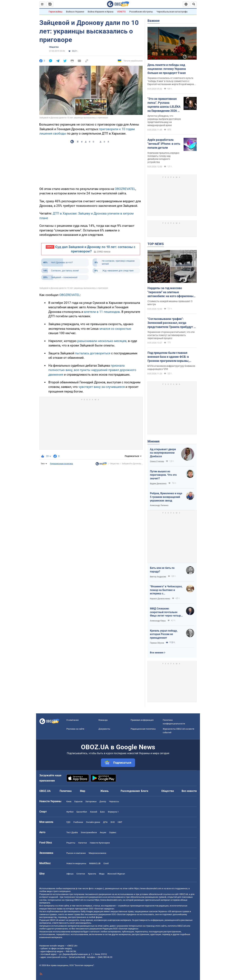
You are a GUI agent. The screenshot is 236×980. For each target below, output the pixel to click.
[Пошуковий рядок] (194, 4)
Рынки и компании (76, 853)
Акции (103, 832)
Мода (101, 873)
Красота (92, 873)
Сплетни (80, 873)
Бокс (102, 812)
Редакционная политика (61, 463)
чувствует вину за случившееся (102, 387)
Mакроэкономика (97, 853)
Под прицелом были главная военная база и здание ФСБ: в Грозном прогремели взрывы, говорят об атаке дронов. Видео (170, 357)
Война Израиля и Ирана (100, 11)
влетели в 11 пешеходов (102, 312)
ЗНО (112, 822)
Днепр (102, 801)
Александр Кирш (158, 621)
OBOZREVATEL (125, 189)
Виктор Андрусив (158, 577)
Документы (104, 729)
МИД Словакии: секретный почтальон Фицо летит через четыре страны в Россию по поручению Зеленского (166, 612)
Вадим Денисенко (158, 483)
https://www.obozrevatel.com (147, 888)
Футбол (70, 812)
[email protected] (77, 957)
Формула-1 (113, 812)
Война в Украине (75, 11)
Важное (154, 21)
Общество (54, 47)
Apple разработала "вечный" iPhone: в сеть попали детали (164, 143)
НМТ (120, 822)
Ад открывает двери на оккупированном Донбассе (163, 453)
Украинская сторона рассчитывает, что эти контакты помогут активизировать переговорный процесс (171, 335)
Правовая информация (142, 720)
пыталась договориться (92, 353)
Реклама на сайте (75, 729)
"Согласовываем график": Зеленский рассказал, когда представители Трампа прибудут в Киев (171, 323)
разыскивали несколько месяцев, (102, 341)
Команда (103, 720)
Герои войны (55, 11)
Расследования (130, 791)
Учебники (78, 822)
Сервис (112, 832)
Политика (66, 791)
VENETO (121, 11)
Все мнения (156, 652)
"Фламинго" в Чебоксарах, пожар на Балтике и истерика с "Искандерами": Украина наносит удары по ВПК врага (166, 590)
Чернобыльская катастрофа (172, 11)
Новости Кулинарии (100, 843)
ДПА (105, 822)
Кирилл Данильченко (160, 599)
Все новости (189, 791)
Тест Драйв (72, 832)
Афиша (69, 873)
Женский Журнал (116, 873)
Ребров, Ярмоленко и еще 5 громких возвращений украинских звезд (166, 497)
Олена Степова (157, 461)
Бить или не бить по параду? (162, 569)
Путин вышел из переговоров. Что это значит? (163, 475)
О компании (72, 720)
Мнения (153, 441)
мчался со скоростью (115, 329)
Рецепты (70, 843)
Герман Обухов (157, 643)
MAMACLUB (94, 863)
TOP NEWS (156, 244)
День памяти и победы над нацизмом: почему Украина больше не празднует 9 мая (167, 69)
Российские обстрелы (141, 11)
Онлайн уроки (93, 822)
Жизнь (104, 791)
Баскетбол (82, 812)
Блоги (144, 791)
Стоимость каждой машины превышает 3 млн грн (170, 303)
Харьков (78, 801)
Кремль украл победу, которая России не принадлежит (163, 634)
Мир (82, 791)
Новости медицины (76, 863)
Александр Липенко (159, 505)
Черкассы (114, 801)
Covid (105, 863)
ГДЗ (68, 822)
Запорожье (91, 801)
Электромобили (89, 832)
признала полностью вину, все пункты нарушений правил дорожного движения (92, 370)
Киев (68, 801)
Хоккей (93, 812)
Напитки (82, 843)
